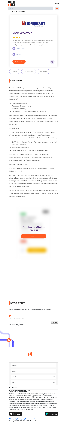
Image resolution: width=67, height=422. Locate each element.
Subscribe (54, 322)
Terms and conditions (31, 419)
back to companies (17, 11)
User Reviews (43, 71)
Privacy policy (13, 419)
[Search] (30, 8)
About (14, 377)
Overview (14, 71)
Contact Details (28, 71)
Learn (13, 371)
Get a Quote (19, 62)
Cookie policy (21, 419)
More (13, 382)
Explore (14, 365)
